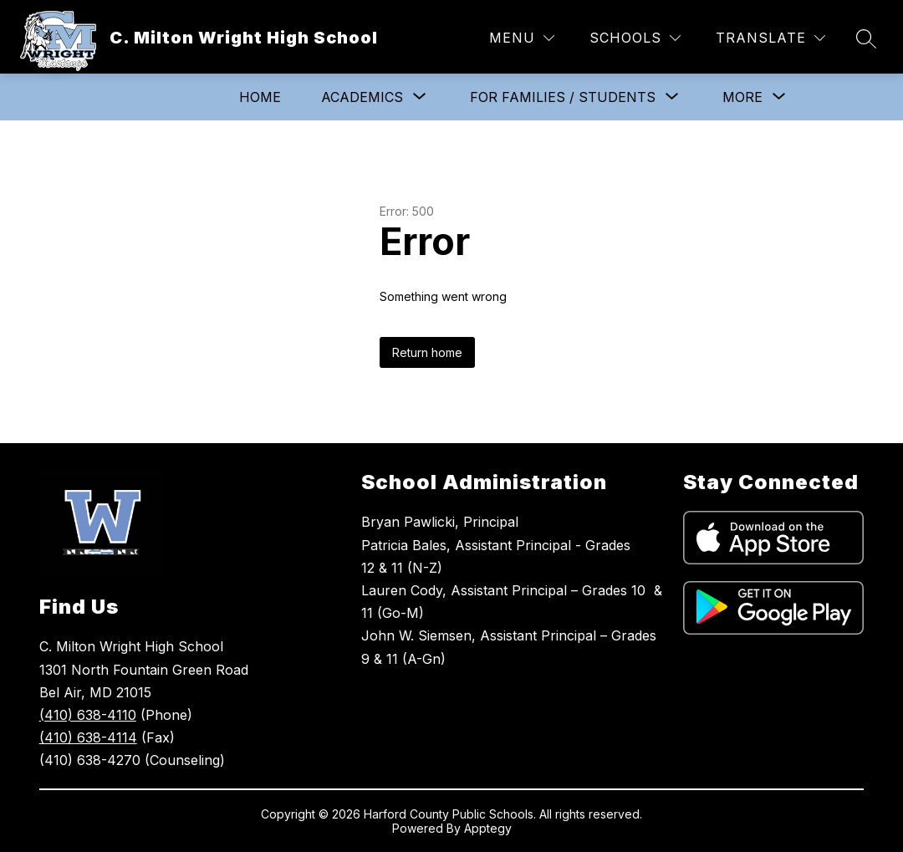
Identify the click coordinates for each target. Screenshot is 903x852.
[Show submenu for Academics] (362, 97)
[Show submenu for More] (742, 97)
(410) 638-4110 (87, 715)
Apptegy (488, 828)
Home (260, 97)
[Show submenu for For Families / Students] (563, 97)
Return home (427, 352)
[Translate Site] (770, 38)
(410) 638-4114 (88, 737)
